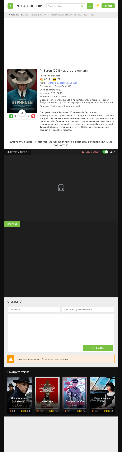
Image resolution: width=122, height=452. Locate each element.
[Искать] (82, 5)
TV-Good (29, 6)
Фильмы (24, 15)
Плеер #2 (12, 224)
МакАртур (47, 401)
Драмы (73, 82)
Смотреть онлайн (17, 152)
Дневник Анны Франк (102, 400)
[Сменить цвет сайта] (97, 6)
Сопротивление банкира (19, 400)
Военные (64, 82)
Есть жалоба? (90, 152)
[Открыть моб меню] (90, 6)
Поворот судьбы (75, 401)
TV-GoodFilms (13, 15)
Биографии (52, 82)
